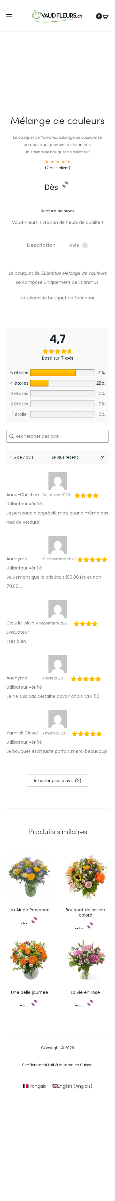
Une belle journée (29, 992)
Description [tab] (41, 245)
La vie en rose (85, 992)
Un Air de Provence (30, 910)
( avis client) (57, 167)
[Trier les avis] (77, 457)
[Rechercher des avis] (57, 436)
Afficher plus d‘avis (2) (57, 781)
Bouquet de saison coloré (85, 912)
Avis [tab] (78, 245)
